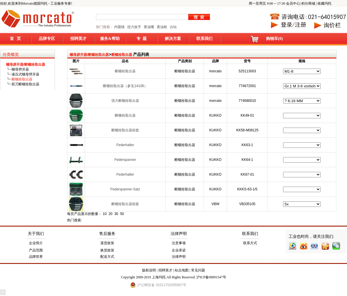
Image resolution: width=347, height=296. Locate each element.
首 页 (15, 38)
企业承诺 (179, 250)
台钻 (173, 27)
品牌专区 (47, 38)
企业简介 (36, 243)
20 (110, 214)
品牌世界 (36, 257)
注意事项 (179, 243)
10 (104, 214)
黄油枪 (162, 27)
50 (122, 214)
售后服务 (107, 233)
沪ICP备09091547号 (211, 277)
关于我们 (36, 233)
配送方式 (107, 257)
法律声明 (179, 233)
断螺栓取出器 (121, 55)
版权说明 (149, 270)
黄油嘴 (149, 27)
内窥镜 (119, 27)
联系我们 (204, 38)
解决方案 (173, 38)
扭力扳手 (134, 27)
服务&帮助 (110, 38)
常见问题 (198, 270)
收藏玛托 (324, 3)
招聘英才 (78, 38)
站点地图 (182, 270)
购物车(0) (274, 38)
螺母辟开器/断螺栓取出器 (89, 55)
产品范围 (36, 250)
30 (116, 214)
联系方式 (250, 243)
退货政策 (107, 243)
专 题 (141, 38)
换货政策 (107, 250)
